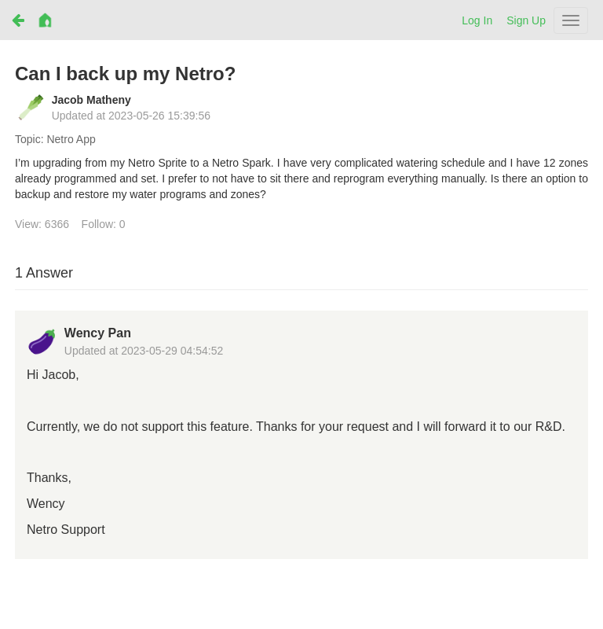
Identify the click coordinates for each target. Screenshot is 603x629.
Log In (477, 20)
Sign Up (526, 20)
